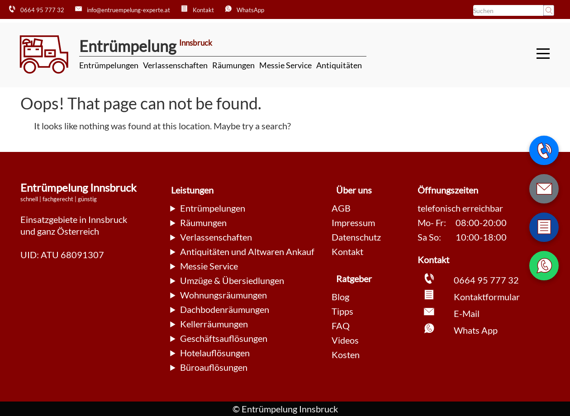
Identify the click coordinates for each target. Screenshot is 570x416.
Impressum (353, 222)
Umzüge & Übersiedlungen (232, 280)
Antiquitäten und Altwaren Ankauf (247, 251)
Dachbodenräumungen (224, 309)
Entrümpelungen (108, 65)
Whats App (476, 330)
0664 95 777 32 (486, 279)
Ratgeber (354, 278)
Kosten (346, 354)
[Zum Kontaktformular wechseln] (544, 227)
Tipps (342, 311)
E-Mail (467, 313)
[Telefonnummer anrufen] (544, 150)
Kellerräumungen (214, 323)
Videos (345, 340)
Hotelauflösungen (215, 352)
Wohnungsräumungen (223, 294)
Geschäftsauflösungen (223, 338)
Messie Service (285, 65)
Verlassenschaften (175, 65)
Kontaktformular (487, 296)
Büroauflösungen (213, 367)
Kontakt (347, 251)
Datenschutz (356, 237)
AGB (341, 208)
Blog (340, 296)
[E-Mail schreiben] (544, 188)
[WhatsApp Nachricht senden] (544, 265)
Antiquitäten (339, 65)
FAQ (341, 325)
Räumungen (233, 65)
